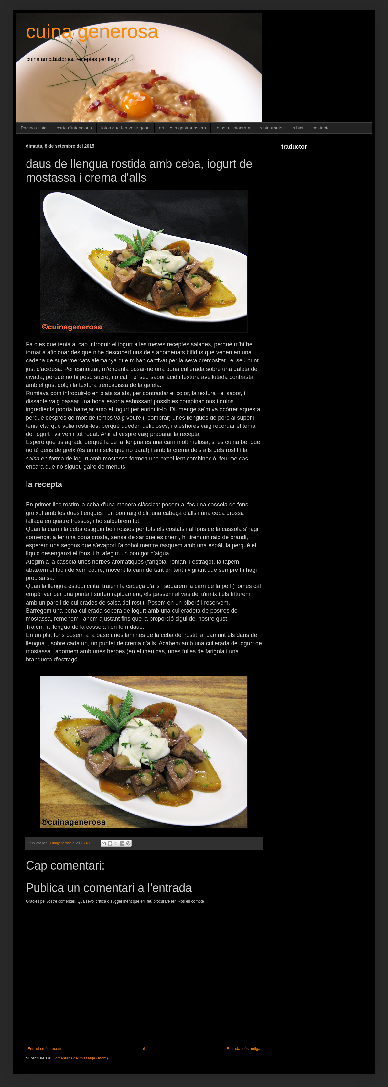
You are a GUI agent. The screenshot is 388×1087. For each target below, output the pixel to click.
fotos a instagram (232, 127)
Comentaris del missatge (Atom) (80, 1058)
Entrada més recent (44, 1049)
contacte (321, 127)
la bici (297, 127)
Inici (144, 1049)
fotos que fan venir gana (125, 127)
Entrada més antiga (243, 1049)
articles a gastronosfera (182, 127)
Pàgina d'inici (34, 127)
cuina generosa (92, 31)
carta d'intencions (74, 127)
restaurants (271, 127)
